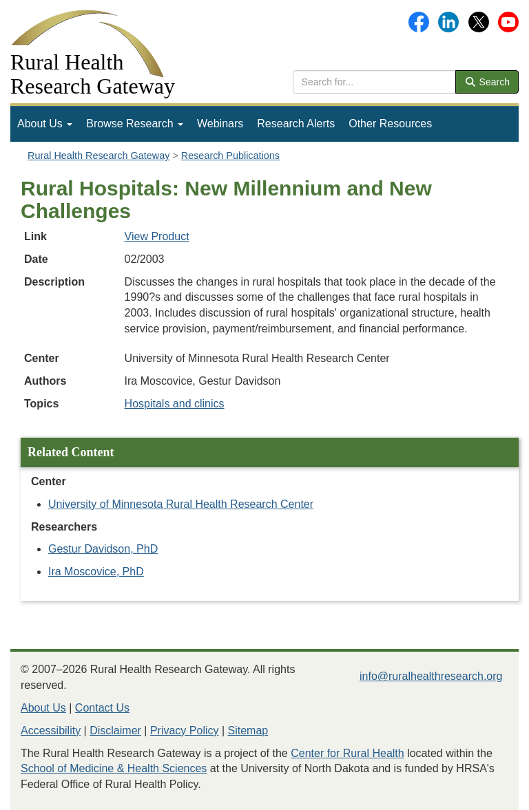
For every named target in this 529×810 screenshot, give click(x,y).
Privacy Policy (184, 730)
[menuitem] (44, 124)
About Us (44, 123)
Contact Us (102, 708)
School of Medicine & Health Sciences (114, 768)
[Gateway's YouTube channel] (508, 21)
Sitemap (248, 730)
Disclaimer (115, 730)
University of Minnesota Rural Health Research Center (180, 504)
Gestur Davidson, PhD (103, 549)
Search (487, 81)
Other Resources (390, 123)
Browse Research (134, 123)
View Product (157, 236)
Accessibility (51, 730)
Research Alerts (296, 123)
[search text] (375, 82)
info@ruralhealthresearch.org (431, 676)
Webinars (220, 123)
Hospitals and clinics (175, 403)
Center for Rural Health (347, 753)
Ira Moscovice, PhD (96, 571)
